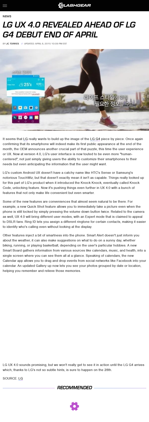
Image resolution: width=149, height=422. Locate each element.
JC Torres (12, 43)
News (7, 16)
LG (25, 139)
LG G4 (95, 139)
